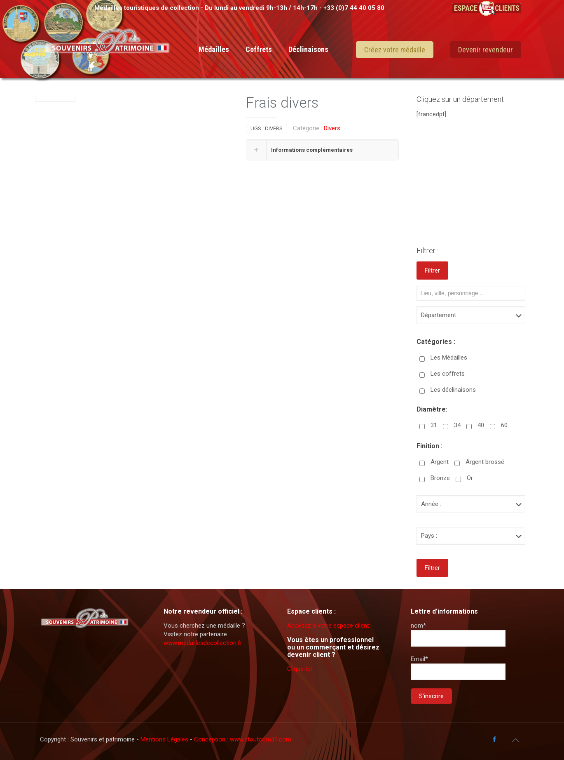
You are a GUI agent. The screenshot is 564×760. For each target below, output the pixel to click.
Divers (332, 128)
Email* (458, 667)
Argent (440, 462)
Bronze (440, 478)
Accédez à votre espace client (328, 625)
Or (470, 478)
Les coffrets (448, 373)
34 (457, 425)
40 (480, 425)
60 (504, 425)
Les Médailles (449, 357)
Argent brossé (485, 462)
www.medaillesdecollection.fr (203, 643)
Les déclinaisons (453, 389)
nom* (458, 634)
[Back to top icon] (515, 740)
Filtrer (432, 270)
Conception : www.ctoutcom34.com (242, 739)
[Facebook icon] (494, 739)
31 (434, 425)
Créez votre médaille (394, 49)
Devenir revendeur (485, 49)
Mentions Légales (165, 739)
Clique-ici (299, 669)
